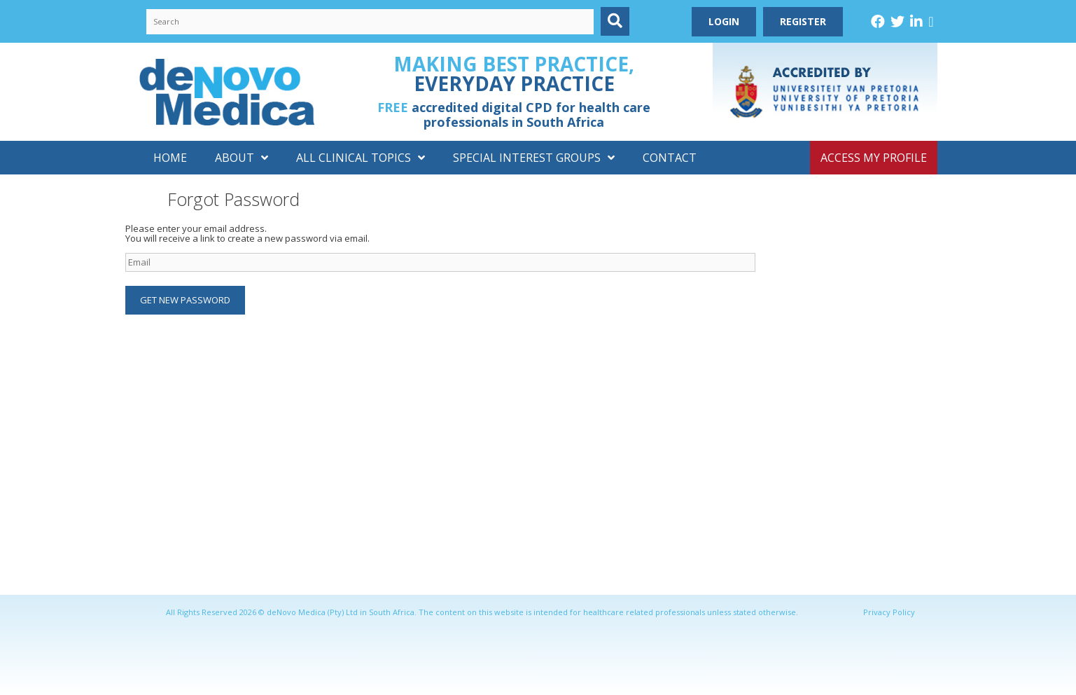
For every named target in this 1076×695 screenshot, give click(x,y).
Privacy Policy (889, 612)
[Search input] (370, 21)
